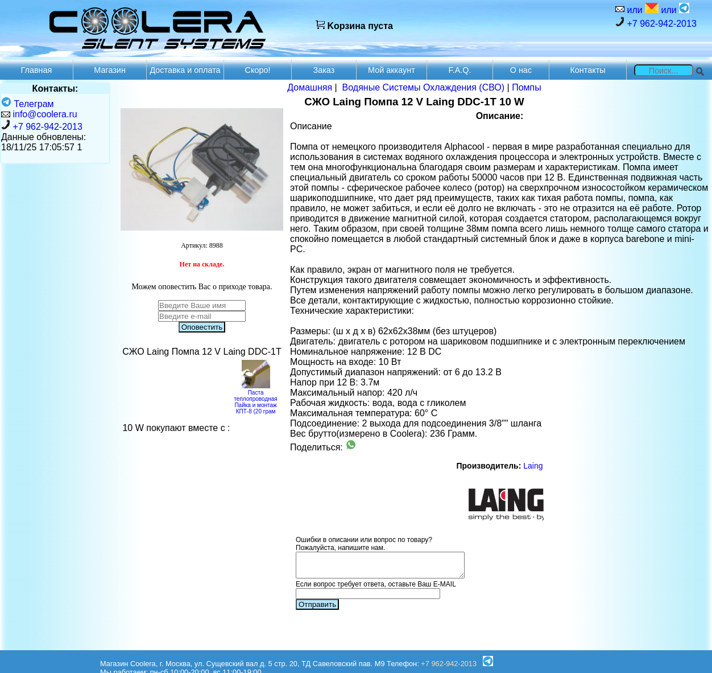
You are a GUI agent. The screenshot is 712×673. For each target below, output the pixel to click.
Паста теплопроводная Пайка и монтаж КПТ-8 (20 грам (255, 399)
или (641, 9)
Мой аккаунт (391, 70)
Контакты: (55, 88)
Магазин (110, 70)
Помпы (526, 87)
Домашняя (309, 87)
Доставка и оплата (185, 70)
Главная (36, 70)
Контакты (587, 70)
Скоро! (258, 70)
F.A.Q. (459, 70)
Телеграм (27, 104)
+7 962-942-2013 (656, 22)
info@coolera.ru (45, 114)
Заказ (324, 70)
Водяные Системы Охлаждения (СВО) (423, 87)
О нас (521, 70)
